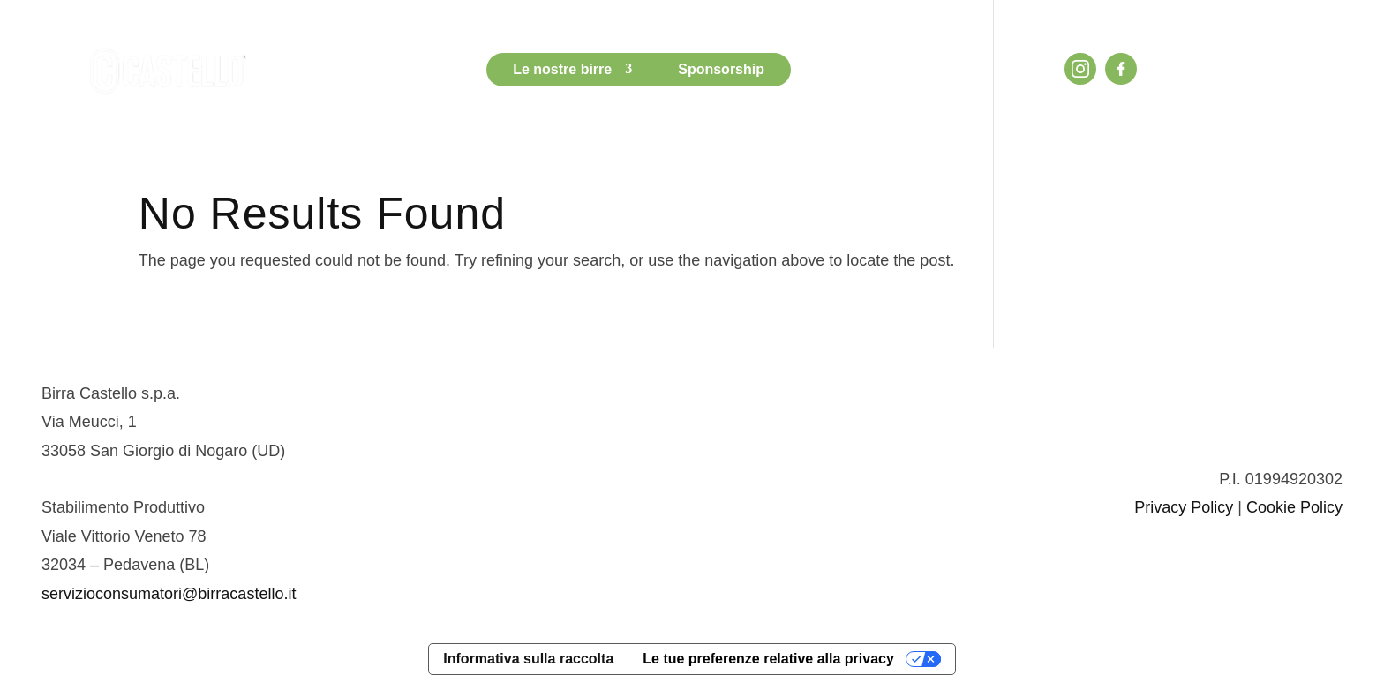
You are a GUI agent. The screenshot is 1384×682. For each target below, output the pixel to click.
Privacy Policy (1183, 507)
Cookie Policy (1294, 507)
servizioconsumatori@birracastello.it (168, 594)
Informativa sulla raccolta (528, 658)
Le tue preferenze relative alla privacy (768, 658)
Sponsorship (721, 69)
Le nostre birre (562, 69)
